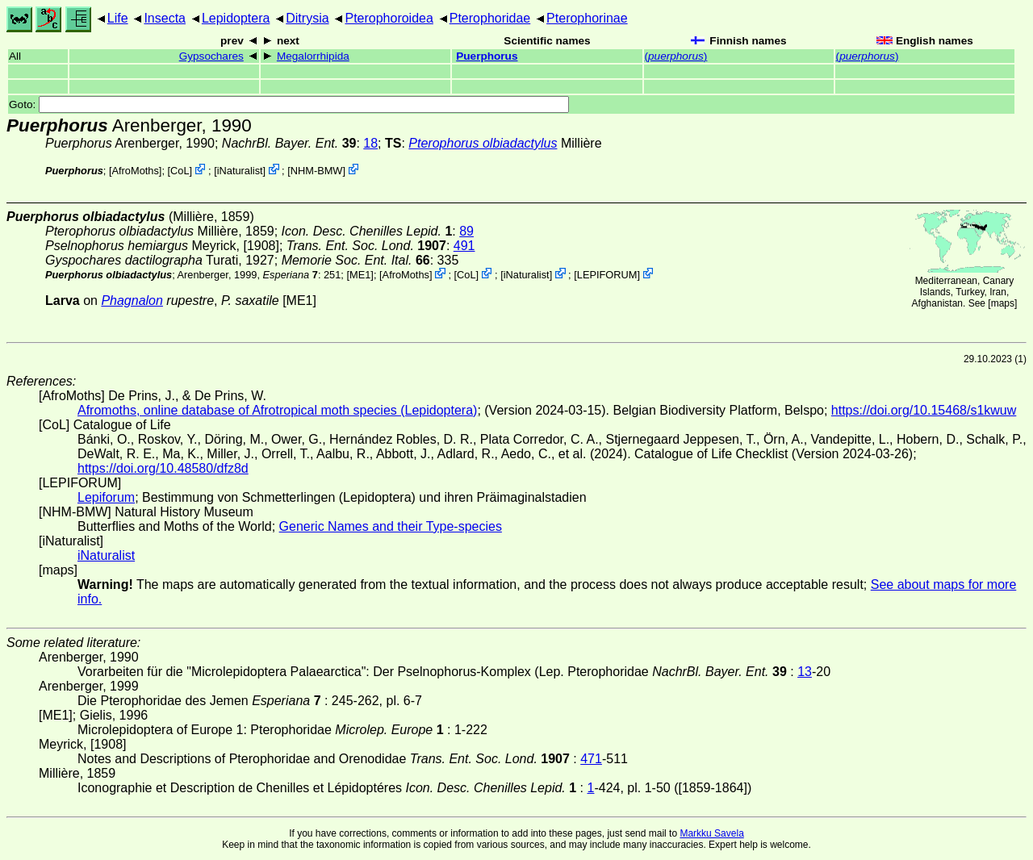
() (676, 56)
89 (466, 231)
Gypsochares (211, 56)
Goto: (289, 104)
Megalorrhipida (313, 56)
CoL (179, 171)
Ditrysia (307, 18)
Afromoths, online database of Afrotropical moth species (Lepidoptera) (277, 410)
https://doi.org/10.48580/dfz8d (163, 468)
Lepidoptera (236, 18)
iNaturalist (240, 171)
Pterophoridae (490, 18)
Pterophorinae (587, 18)
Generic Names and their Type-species (390, 526)
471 (591, 759)
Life (117, 18)
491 (464, 246)
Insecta (165, 18)
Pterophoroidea (389, 18)
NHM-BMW (317, 171)
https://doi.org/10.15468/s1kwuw (923, 410)
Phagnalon (132, 300)
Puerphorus (486, 56)
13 (804, 671)
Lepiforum (106, 497)
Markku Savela (711, 833)
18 (370, 143)
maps (1002, 303)
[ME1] (359, 275)
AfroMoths (135, 171)
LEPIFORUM (607, 275)
